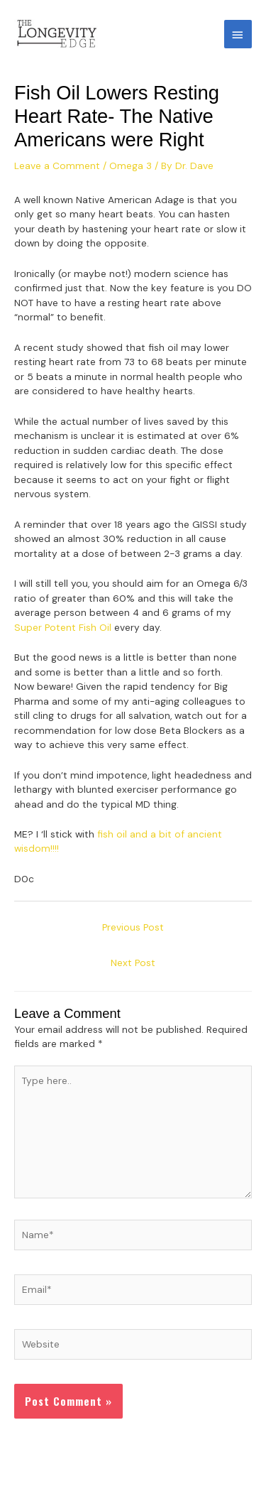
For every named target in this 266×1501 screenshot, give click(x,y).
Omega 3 (130, 165)
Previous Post (133, 927)
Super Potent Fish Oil (62, 627)
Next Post (133, 962)
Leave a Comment (57, 165)
